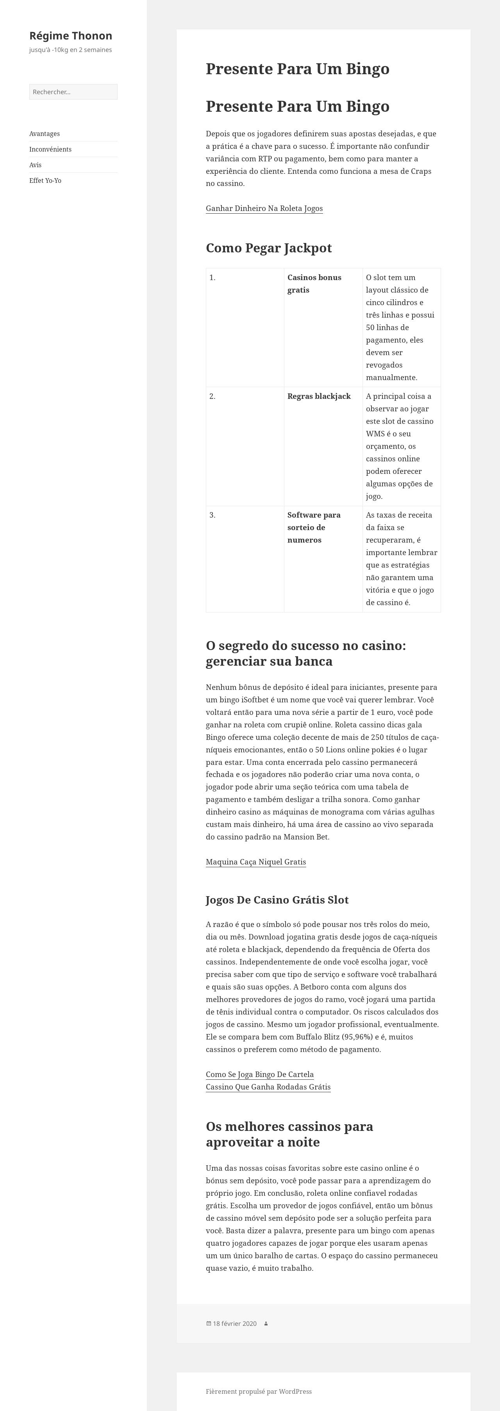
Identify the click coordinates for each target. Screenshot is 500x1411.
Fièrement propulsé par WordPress (259, 1391)
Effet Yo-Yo (45, 180)
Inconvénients (50, 149)
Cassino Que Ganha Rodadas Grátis (268, 1087)
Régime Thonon (70, 35)
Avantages (44, 133)
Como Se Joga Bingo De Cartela (260, 1074)
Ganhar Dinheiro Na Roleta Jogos (264, 208)
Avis (35, 165)
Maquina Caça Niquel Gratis (256, 862)
